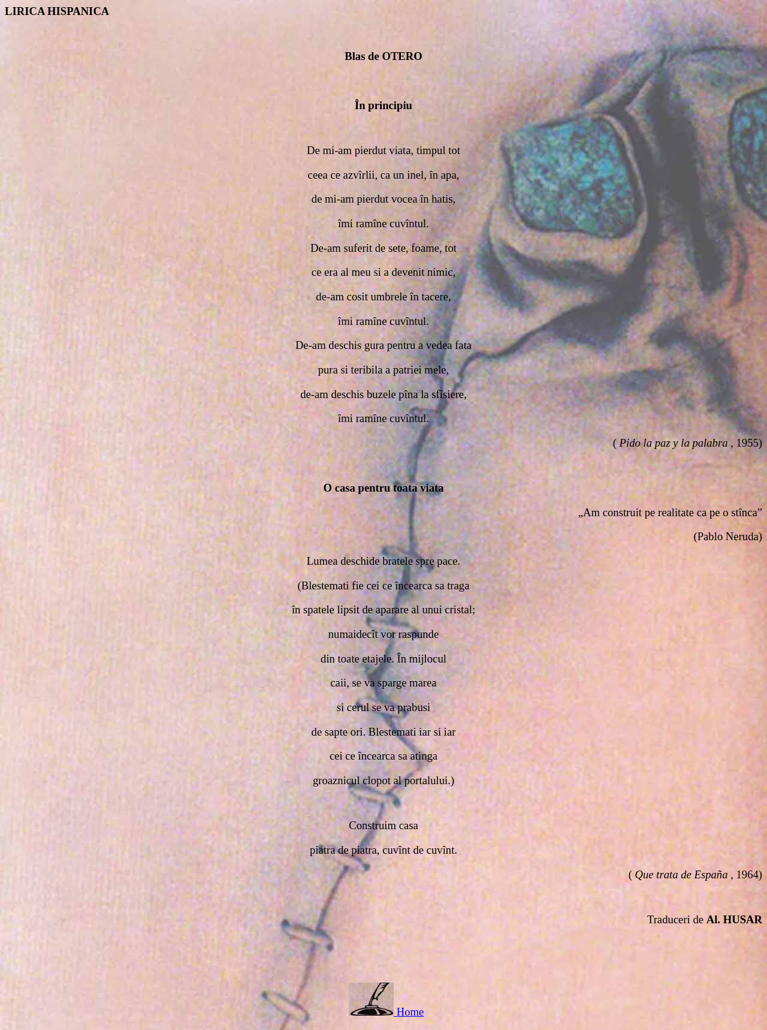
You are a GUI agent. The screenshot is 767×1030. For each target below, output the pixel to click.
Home (410, 1011)
